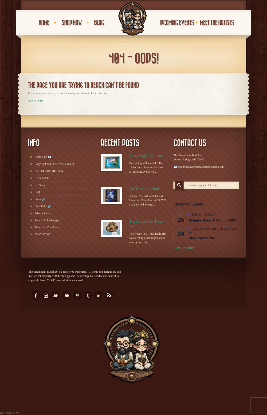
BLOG (99, 23)
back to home (35, 100)
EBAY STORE (43, 234)
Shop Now (72, 23)
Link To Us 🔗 (43, 206)
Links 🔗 (40, 199)
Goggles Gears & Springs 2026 (212, 220)
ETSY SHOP (42, 178)
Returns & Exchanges (47, 220)
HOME (44, 23)
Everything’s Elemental (147, 156)
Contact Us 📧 (43, 157)
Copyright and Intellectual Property (55, 164)
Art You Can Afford (144, 188)
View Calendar (184, 248)
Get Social (40, 185)
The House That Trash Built (146, 223)
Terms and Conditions (47, 227)
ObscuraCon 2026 (202, 238)
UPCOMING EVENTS (176, 23)
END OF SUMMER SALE (50, 171)
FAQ (37, 192)
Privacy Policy (43, 213)
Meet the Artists (217, 23)
